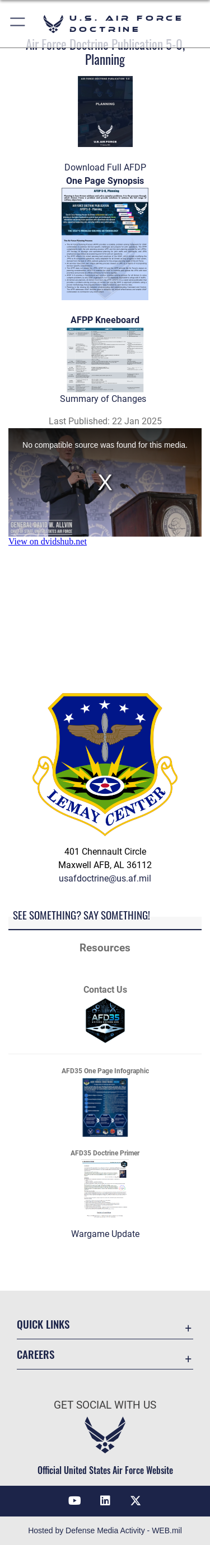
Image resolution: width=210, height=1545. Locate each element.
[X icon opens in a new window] (135, 1500)
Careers (35, 1354)
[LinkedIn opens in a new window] (105, 1500)
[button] (18, 24)
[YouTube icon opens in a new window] (74, 1500)
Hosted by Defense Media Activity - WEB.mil (105, 1530)
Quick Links (43, 1324)
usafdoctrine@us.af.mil (105, 878)
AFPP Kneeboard (105, 320)
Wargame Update (105, 1234)
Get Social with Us (105, 1405)
